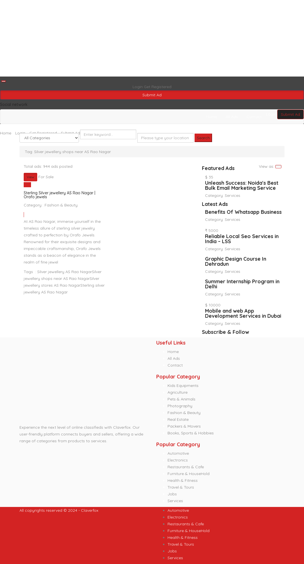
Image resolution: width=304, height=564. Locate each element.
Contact (254, 116)
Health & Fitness (183, 480)
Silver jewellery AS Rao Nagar (64, 271)
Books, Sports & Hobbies (191, 432)
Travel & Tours (181, 487)
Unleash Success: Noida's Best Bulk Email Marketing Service (241, 185)
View (30, 177)
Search (203, 137)
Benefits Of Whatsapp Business (243, 212)
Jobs (172, 494)
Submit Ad (152, 94)
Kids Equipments (183, 385)
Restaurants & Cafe (186, 466)
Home (211, 116)
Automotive (178, 453)
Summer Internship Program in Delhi (242, 284)
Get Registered (157, 86)
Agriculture (178, 392)
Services (232, 195)
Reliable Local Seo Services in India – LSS (242, 239)
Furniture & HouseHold (189, 473)
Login (138, 86)
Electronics (178, 460)
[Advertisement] (152, 38)
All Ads (232, 116)
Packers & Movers (184, 426)
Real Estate (178, 419)
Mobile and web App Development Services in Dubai (243, 313)
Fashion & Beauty (61, 205)
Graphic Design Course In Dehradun (235, 261)
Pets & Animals (181, 399)
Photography (180, 405)
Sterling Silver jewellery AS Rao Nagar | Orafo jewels (59, 194)
